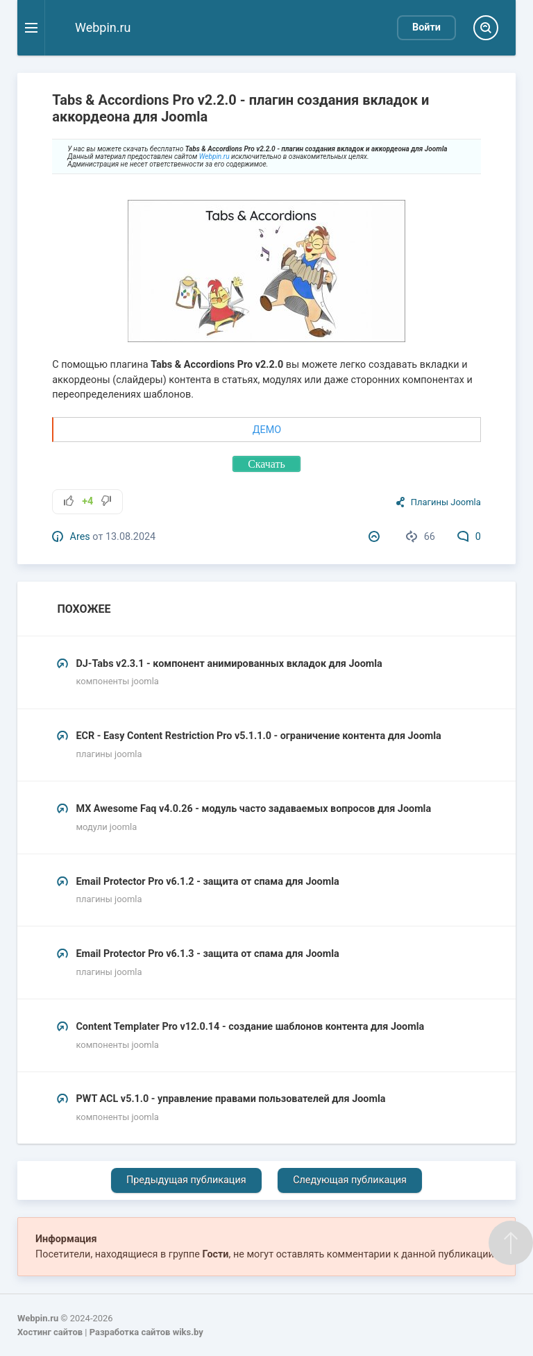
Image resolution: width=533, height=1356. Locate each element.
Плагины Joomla (446, 502)
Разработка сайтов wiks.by (146, 1332)
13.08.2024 (130, 537)
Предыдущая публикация (186, 1180)
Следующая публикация (350, 1180)
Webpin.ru (214, 156)
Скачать (266, 464)
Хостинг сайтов (50, 1332)
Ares (80, 537)
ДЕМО (267, 430)
